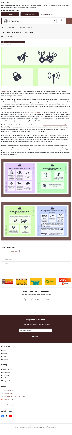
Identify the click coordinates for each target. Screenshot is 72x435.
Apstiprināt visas (30, 14)
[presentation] (15, 308)
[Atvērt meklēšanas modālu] (53, 21)
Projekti (3, 356)
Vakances (4, 351)
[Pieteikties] (35, 336)
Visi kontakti (10, 405)
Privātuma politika (6, 369)
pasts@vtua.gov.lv (9, 393)
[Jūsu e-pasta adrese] (35, 330)
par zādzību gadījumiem (34, 112)
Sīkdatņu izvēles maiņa (8, 381)
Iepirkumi (4, 353)
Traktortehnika (14, 251)
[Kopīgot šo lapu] (36, 263)
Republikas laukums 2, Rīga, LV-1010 (15, 396)
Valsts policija (5, 91)
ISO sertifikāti (5, 375)
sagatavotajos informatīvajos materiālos (55, 125)
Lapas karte (4, 378)
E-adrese (6, 399)
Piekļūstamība (5, 372)
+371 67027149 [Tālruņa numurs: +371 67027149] (8, 391)
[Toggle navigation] (69, 21)
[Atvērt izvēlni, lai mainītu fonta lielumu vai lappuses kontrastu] (60, 21)
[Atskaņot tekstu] (8, 36)
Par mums (4, 359)
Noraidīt (10, 14)
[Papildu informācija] (12, 399)
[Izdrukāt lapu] (36, 259)
